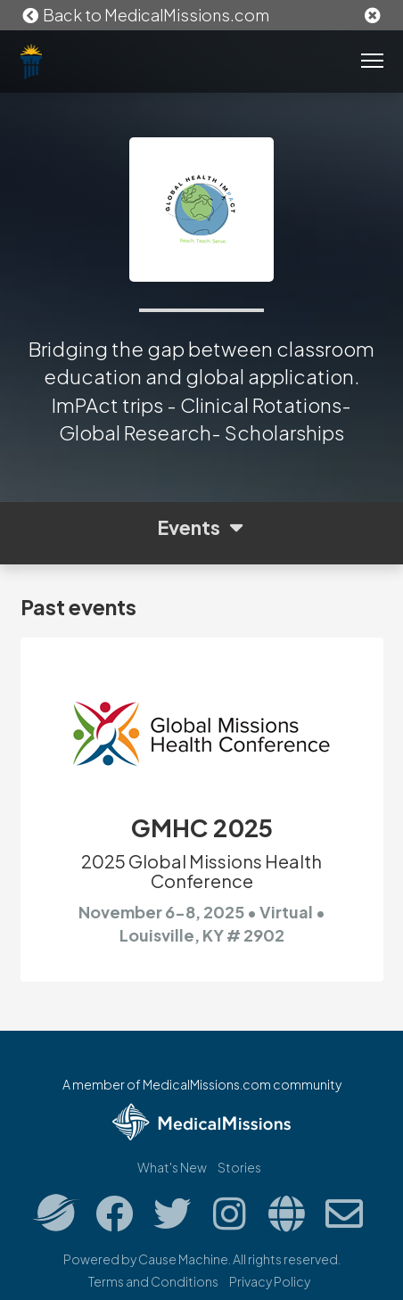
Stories (239, 1167)
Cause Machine (183, 1259)
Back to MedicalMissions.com (145, 14)
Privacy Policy (269, 1281)
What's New (172, 1167)
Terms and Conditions (153, 1281)
